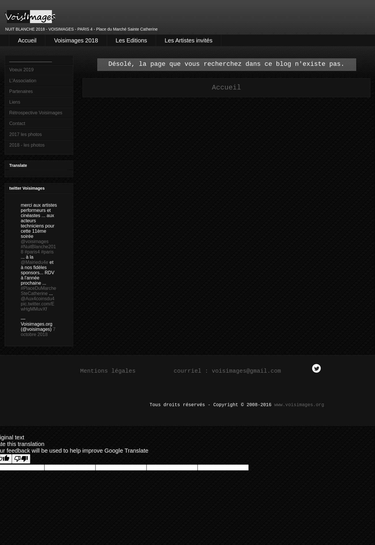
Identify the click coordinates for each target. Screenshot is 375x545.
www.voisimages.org (299, 405)
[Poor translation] (21, 459)
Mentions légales (108, 371)
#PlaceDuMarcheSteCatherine (38, 291)
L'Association (22, 80)
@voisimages (34, 241)
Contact (17, 123)
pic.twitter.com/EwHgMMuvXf (37, 306)
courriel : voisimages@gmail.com (229, 371)
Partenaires (21, 91)
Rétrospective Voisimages (35, 112)
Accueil (27, 40)
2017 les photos (25, 134)
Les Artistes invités (189, 40)
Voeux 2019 (21, 69)
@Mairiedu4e (34, 262)
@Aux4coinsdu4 (38, 298)
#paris (47, 251)
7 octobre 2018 (38, 332)
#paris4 (32, 251)
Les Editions (131, 40)
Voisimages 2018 (76, 40)
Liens (14, 102)
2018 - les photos (27, 145)
